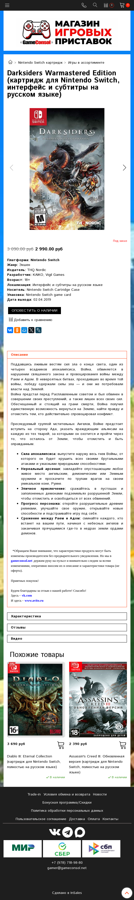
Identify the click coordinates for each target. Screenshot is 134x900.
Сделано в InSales (67, 893)
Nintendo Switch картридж (40, 62)
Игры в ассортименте (86, 62)
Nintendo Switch (45, 260)
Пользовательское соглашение (41, 819)
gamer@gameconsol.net (67, 868)
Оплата (94, 819)
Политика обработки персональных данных (67, 810)
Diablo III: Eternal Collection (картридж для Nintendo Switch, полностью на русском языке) (34, 762)
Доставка (77, 819)
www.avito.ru (34, 600)
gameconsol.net (21, 561)
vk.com (27, 595)
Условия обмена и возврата (66, 794)
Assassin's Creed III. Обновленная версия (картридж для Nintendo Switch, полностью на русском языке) (96, 764)
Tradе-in (34, 794)
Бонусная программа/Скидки (67, 802)
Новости (100, 794)
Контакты (110, 819)
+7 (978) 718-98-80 (67, 862)
